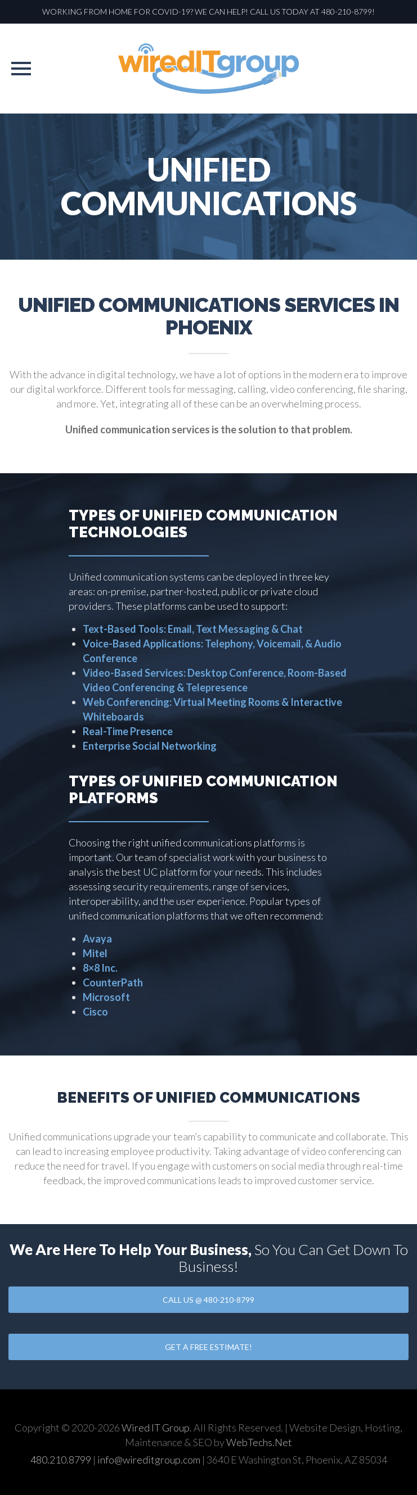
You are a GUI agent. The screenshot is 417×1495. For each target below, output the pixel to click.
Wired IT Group (156, 1427)
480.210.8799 (60, 1459)
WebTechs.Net (259, 1442)
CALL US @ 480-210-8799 (208, 1299)
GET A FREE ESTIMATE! (208, 1347)
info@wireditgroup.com (148, 1459)
